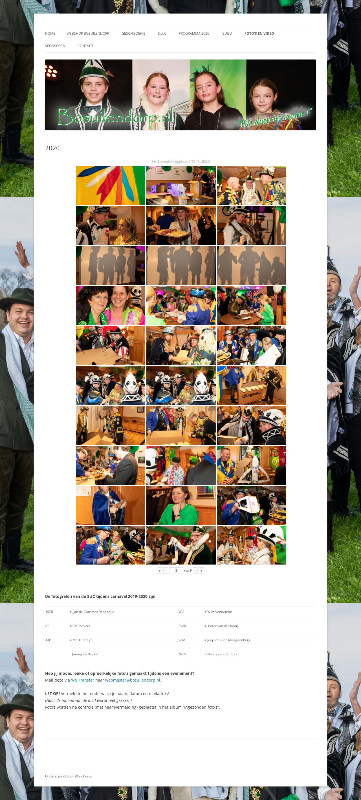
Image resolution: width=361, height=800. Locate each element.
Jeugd (227, 33)
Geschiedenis (134, 33)
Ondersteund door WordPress (68, 776)
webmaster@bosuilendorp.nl (132, 680)
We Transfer (82, 680)
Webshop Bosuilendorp (88, 33)
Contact (85, 45)
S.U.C (162, 33)
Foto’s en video (259, 33)
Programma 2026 (194, 33)
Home (50, 33)
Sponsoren (55, 45)
